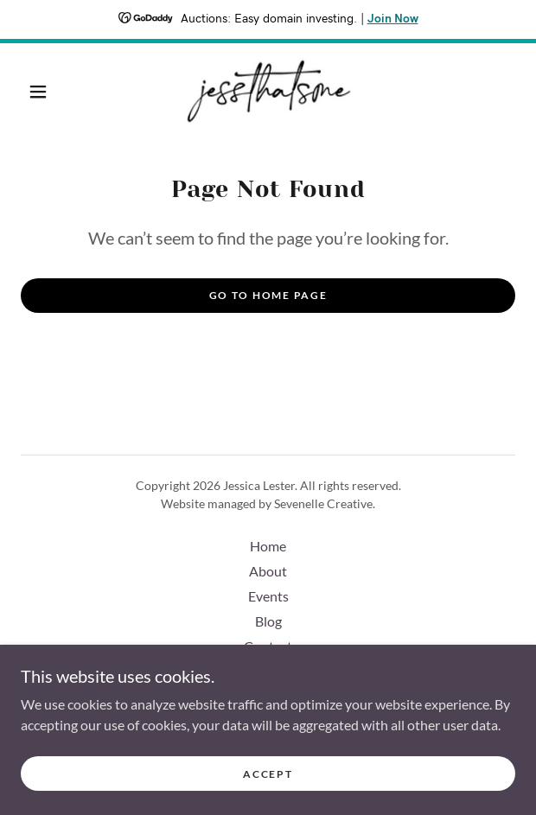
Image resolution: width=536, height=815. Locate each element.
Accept (267, 773)
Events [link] (268, 596)
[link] (268, 91)
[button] (45, 91)
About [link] (268, 571)
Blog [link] (268, 621)
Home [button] (268, 546)
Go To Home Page (268, 295)
